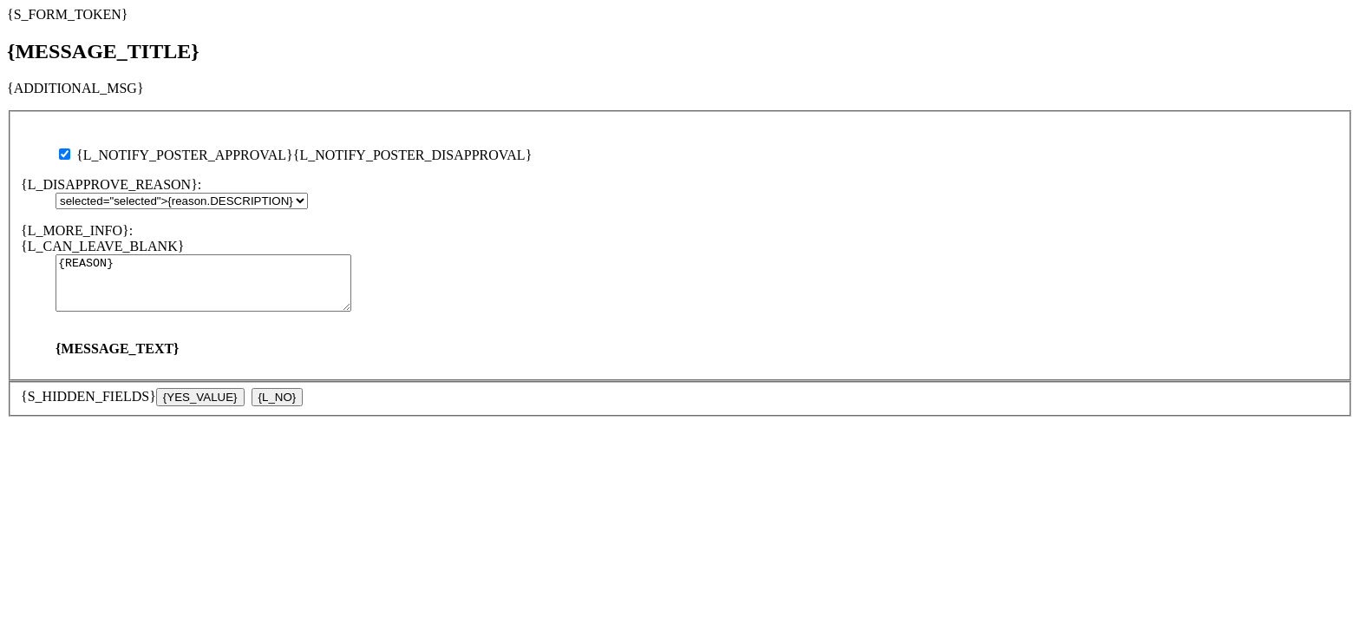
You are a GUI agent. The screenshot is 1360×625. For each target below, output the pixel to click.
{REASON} (221, 288)
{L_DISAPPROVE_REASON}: (111, 184)
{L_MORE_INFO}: (77, 230)
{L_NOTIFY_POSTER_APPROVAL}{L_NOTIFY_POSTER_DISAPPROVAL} (295, 155)
